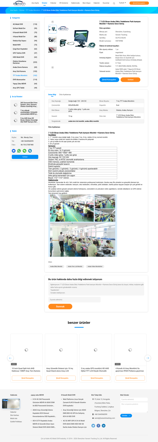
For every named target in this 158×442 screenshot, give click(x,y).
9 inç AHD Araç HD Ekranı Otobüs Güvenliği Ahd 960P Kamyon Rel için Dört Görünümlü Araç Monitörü (29, 120)
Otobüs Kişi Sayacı (25, 41)
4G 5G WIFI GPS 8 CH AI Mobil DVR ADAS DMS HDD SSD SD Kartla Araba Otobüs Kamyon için (75, 424)
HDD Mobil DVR (25, 57)
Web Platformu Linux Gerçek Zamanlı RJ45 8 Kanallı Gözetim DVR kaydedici (74, 402)
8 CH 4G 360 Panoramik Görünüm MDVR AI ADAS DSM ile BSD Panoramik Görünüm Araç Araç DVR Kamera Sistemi (44, 402)
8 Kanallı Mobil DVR (25, 32)
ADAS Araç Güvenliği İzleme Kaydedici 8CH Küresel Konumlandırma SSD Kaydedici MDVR (44, 413)
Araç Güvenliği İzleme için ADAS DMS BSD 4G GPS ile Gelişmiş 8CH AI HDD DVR (74, 413)
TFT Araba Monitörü (25, 75)
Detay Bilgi (52, 94)
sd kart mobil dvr (25, 28)
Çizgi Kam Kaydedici (25, 49)
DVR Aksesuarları (25, 79)
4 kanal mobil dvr (25, 36)
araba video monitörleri (95, 266)
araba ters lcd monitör (75, 266)
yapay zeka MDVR (25, 84)
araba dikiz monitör (56, 266)
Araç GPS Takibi (25, 88)
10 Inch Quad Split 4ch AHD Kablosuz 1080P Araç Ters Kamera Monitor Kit (26, 371)
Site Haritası (14, 415)
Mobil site (13, 418)
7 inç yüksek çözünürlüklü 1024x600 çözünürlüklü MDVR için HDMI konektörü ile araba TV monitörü (29, 112)
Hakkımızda (14, 409)
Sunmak (60, 306)
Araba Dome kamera (25, 67)
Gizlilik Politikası (16, 422)
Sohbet (24, 157)
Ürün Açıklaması (65, 94)
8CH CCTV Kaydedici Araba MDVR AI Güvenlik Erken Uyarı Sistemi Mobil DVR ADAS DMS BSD (43, 424)
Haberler (13, 412)
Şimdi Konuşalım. (139, 3)
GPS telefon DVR (25, 53)
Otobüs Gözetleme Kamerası (25, 62)
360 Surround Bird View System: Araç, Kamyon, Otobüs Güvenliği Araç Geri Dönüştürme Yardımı (29, 104)
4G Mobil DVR (25, 24)
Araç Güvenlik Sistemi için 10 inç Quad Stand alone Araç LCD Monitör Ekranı (59, 371)
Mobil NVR (25, 45)
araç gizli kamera (25, 71)
